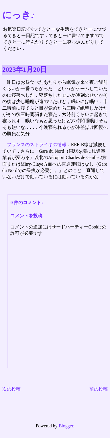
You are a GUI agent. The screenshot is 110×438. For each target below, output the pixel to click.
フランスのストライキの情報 (36, 144)
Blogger (66, 425)
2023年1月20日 (24, 69)
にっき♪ (18, 15)
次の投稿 (11, 389)
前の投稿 (98, 389)
